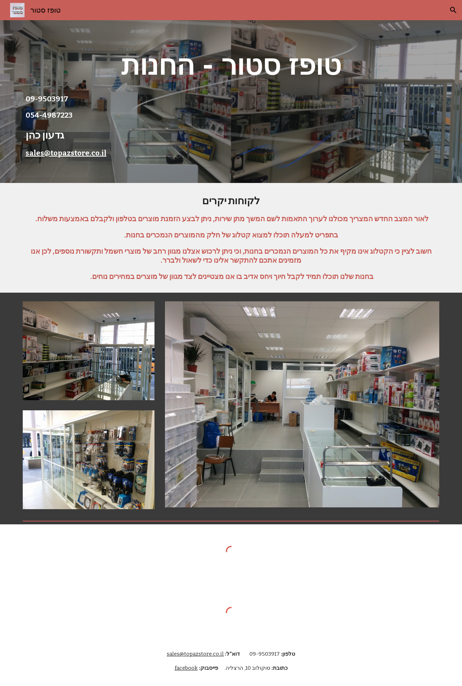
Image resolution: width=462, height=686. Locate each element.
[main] (231, 64)
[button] (453, 10)
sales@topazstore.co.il (66, 153)
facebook (186, 668)
